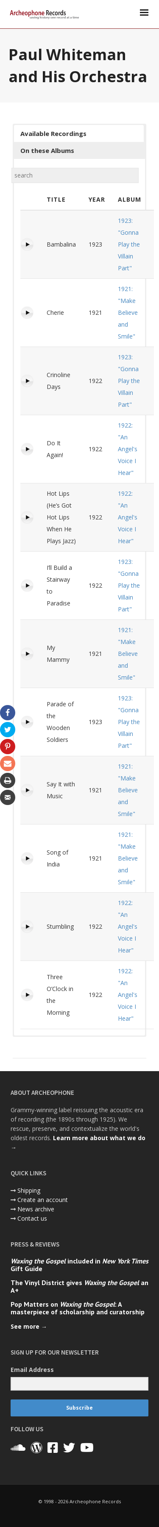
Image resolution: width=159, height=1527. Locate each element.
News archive (35, 1209)
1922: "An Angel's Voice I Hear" (127, 449)
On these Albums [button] (47, 150)
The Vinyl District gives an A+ (79, 1286)
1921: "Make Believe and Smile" (128, 312)
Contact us (32, 1218)
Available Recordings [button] (53, 133)
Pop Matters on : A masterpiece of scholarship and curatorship (78, 1308)
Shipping (28, 1190)
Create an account (42, 1200)
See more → (29, 1326)
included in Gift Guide (79, 1265)
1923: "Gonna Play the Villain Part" (129, 244)
